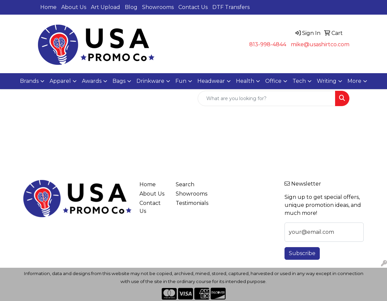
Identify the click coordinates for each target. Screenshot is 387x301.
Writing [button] (326, 81)
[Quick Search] (266, 98)
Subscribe (302, 253)
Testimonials (190, 203)
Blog (131, 7)
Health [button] (245, 81)
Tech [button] (299, 81)
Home (48, 7)
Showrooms (158, 7)
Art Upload (105, 7)
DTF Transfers (231, 7)
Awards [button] (91, 81)
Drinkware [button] (150, 81)
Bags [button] (118, 81)
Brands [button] (29, 81)
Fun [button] (180, 81)
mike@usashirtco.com (320, 44)
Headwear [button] (211, 81)
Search (185, 184)
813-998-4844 (267, 44)
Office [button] (273, 81)
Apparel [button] (60, 81)
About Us (73, 7)
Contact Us (193, 7)
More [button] (354, 81)
